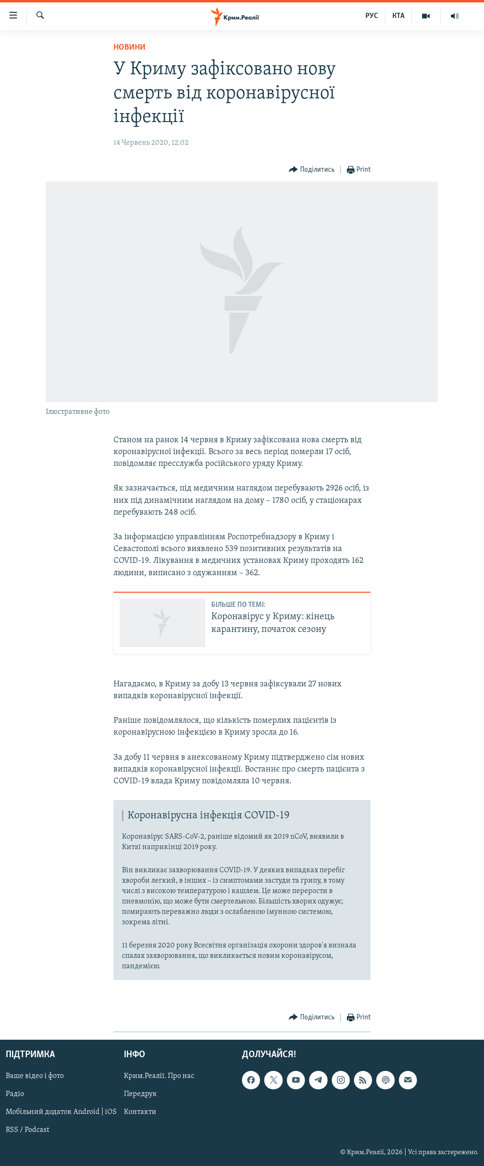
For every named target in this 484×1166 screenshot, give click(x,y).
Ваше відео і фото (35, 1076)
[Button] (312, 170)
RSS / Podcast (27, 1130)
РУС (371, 16)
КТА (398, 16)
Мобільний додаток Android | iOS (61, 1112)
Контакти (140, 1112)
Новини (129, 47)
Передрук (140, 1094)
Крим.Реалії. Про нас (159, 1076)
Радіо (15, 1094)
